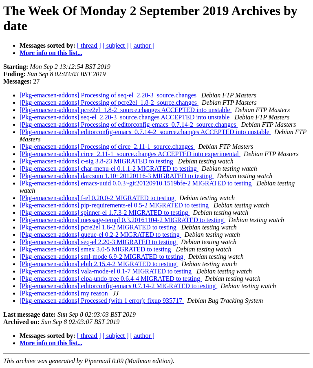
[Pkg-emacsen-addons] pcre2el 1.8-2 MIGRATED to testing (99, 227)
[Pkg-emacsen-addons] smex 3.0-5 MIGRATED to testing (96, 249)
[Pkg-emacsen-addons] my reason (65, 293)
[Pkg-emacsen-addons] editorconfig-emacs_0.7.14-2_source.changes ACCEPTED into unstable (145, 131)
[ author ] (142, 45)
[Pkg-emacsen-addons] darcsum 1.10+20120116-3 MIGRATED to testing (117, 175)
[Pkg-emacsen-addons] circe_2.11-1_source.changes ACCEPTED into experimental (130, 153)
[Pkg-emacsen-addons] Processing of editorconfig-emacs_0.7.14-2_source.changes (129, 124)
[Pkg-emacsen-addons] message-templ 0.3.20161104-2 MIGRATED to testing (122, 219)
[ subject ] (116, 45)
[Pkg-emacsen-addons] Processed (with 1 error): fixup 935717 (102, 300)
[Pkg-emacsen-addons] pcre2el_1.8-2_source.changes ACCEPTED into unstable (125, 109)
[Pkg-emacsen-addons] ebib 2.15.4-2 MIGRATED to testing (99, 263)
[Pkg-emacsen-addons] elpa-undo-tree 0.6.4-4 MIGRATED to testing (111, 278)
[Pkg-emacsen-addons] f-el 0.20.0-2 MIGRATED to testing (98, 197)
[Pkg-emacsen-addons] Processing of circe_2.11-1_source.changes (107, 146)
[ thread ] (89, 45)
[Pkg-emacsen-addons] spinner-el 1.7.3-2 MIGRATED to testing (105, 212)
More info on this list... (51, 52)
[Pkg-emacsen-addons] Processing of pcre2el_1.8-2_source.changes (109, 102)
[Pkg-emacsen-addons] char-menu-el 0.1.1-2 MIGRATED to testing (109, 168)
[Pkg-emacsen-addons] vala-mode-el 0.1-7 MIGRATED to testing (106, 271)
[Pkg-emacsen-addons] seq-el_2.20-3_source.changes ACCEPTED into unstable (125, 117)
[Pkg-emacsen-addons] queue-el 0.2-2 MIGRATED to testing (100, 234)
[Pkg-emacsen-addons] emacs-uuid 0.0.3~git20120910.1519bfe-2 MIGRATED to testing (136, 183)
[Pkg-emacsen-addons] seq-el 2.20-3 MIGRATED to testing (99, 241)
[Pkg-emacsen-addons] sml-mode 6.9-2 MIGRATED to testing (102, 256)
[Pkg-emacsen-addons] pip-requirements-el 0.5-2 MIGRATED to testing (115, 205)
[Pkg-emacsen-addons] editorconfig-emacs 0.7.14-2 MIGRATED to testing (118, 285)
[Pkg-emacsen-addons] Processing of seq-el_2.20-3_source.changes (109, 95)
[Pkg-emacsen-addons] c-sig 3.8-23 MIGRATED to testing (97, 161)
